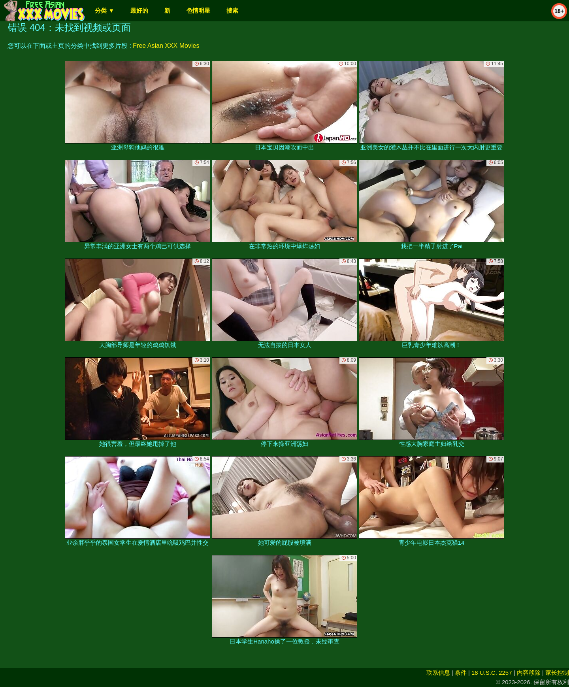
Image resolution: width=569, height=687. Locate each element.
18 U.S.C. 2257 (491, 672)
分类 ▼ (104, 10)
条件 (461, 672)
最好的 (139, 10)
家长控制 (557, 672)
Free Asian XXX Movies (166, 45)
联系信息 (438, 672)
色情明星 (198, 10)
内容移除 (529, 672)
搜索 (232, 10)
